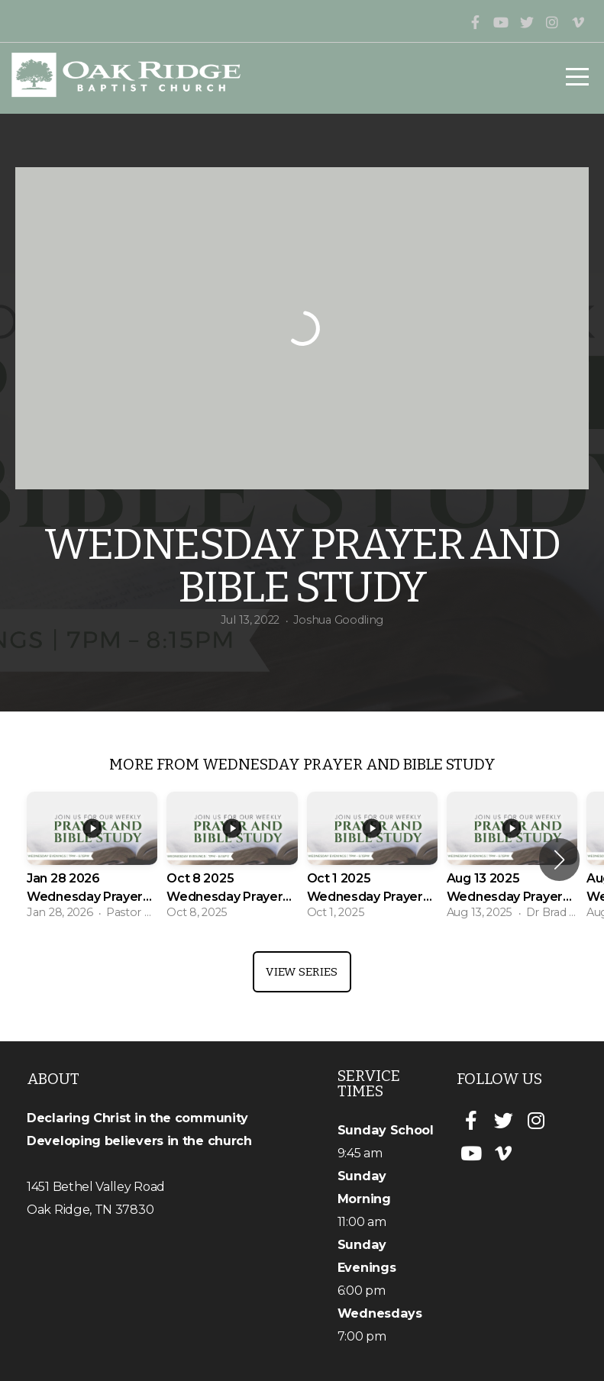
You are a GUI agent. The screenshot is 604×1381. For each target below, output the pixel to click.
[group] (92, 860)
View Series (302, 972)
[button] (559, 859)
